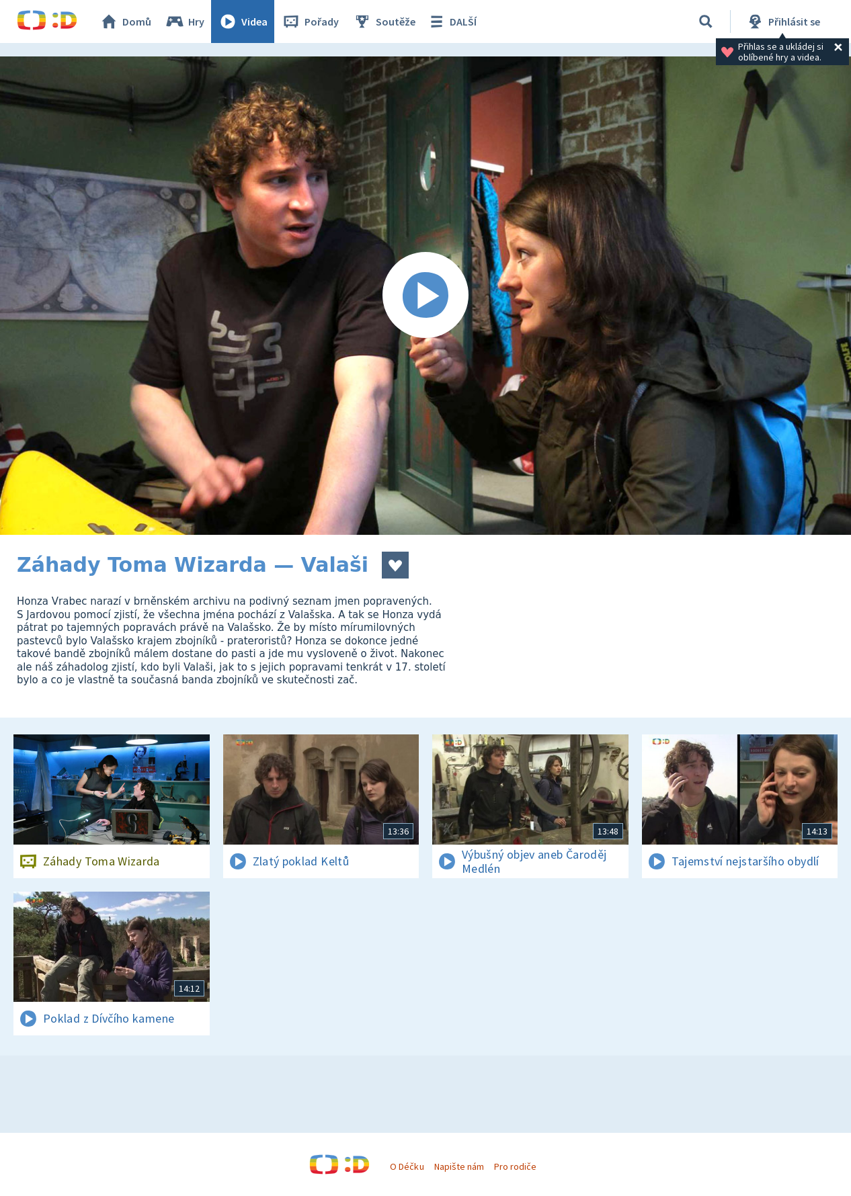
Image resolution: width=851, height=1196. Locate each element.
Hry (184, 21)
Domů (125, 21)
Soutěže (383, 21)
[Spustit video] (425, 295)
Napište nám (459, 1166)
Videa (243, 21)
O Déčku (406, 1166)
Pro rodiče (515, 1166)
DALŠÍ (451, 21)
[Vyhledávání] (706, 21)
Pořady (310, 21)
